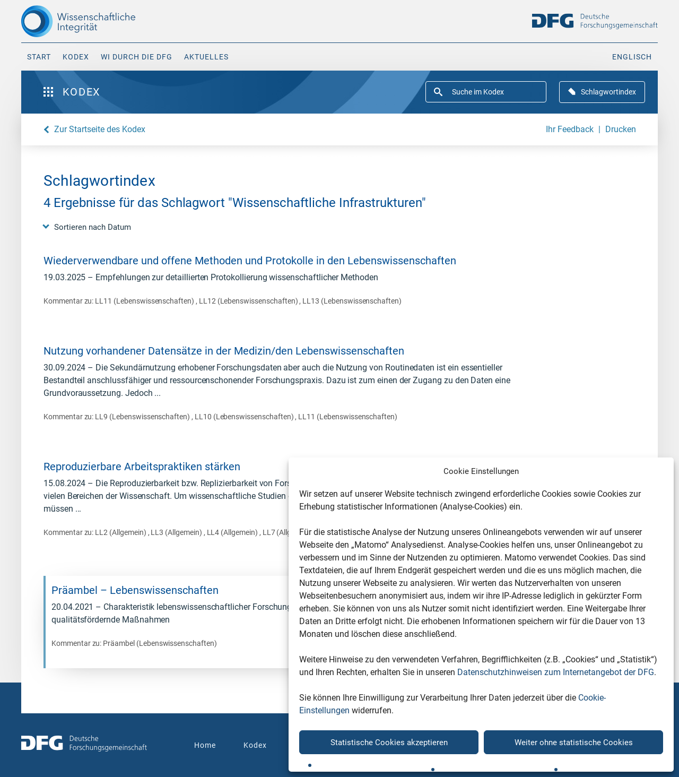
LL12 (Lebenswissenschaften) (249, 301)
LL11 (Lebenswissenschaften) (145, 301)
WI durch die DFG (136, 57)
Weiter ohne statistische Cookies (574, 742)
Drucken (620, 129)
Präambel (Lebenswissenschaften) (159, 643)
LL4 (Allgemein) (233, 532)
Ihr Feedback (570, 129)
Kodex (76, 57)
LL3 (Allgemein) (177, 532)
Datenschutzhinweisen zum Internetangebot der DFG (555, 672)
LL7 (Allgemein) (288, 532)
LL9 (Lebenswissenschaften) (143, 416)
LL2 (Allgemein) (121, 532)
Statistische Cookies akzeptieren (389, 742)
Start (39, 57)
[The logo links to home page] (96, 21)
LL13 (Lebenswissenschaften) (352, 301)
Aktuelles (206, 57)
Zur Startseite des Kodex (99, 129)
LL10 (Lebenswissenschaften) (245, 416)
